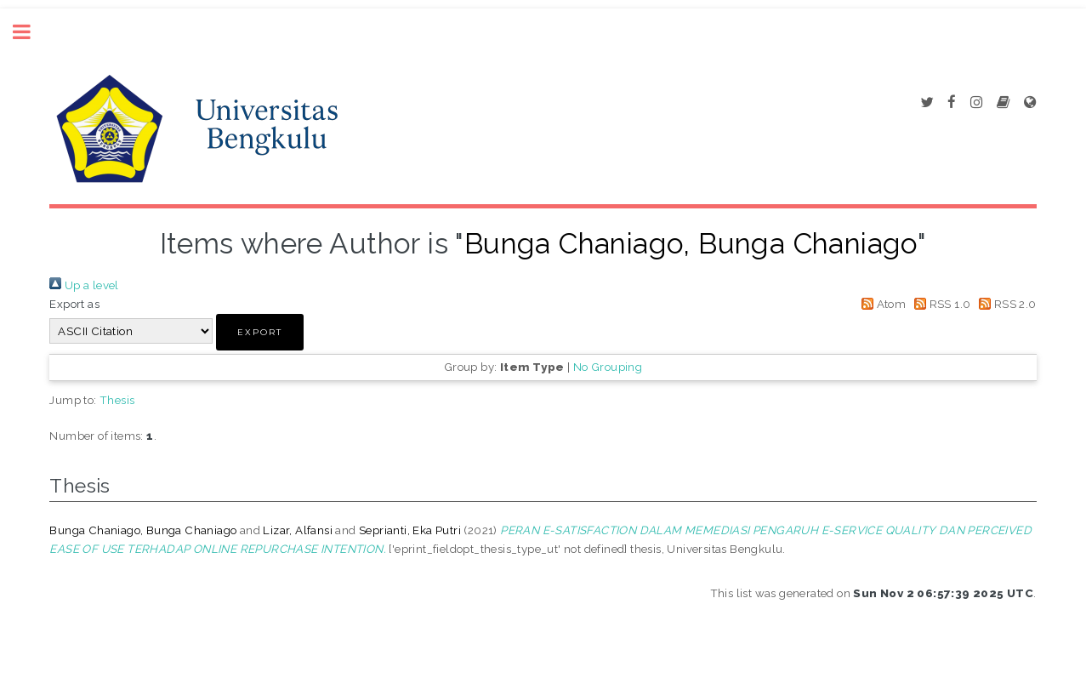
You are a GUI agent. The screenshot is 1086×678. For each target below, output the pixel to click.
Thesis (117, 400)
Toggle (30, 32)
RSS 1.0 (940, 304)
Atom (881, 304)
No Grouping (607, 366)
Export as (74, 304)
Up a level (83, 285)
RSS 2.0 (1005, 304)
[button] (260, 332)
